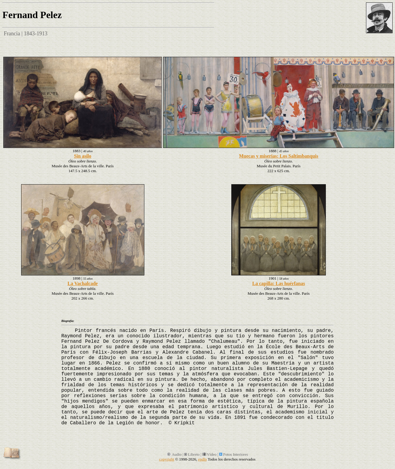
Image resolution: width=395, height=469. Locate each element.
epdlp (202, 459)
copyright (166, 459)
